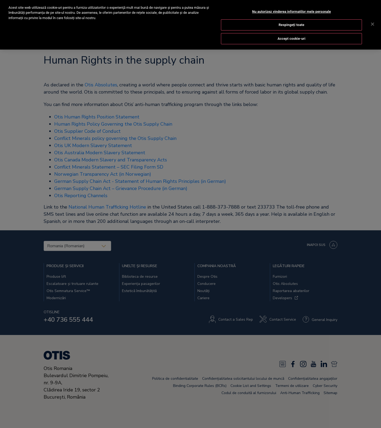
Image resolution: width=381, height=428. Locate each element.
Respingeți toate (291, 19)
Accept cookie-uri (291, 33)
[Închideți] (372, 18)
